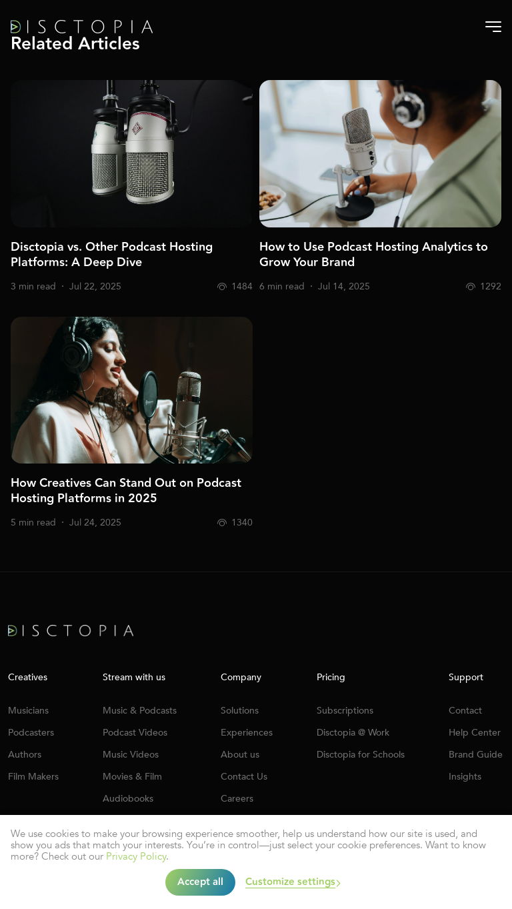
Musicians (28, 710)
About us (240, 754)
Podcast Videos (135, 732)
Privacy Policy (136, 856)
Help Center (475, 732)
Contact (465, 710)
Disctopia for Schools (361, 754)
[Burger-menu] (493, 27)
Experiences (247, 732)
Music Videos (131, 754)
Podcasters (31, 732)
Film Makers (33, 776)
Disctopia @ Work (353, 732)
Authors (24, 754)
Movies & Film (132, 776)
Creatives (27, 677)
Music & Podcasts (140, 710)
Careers (237, 798)
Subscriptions (345, 710)
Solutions (240, 710)
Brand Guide (476, 754)
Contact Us (244, 776)
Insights (465, 776)
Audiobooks (128, 798)
